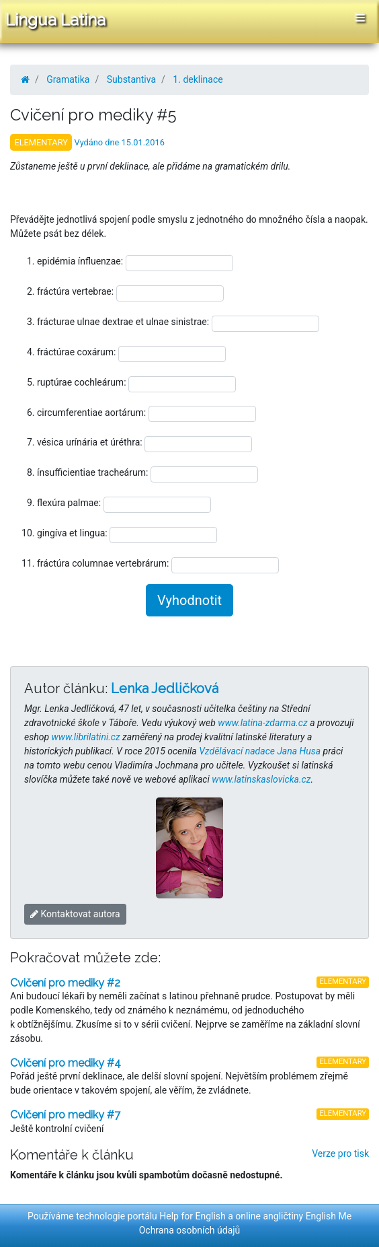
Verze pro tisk (340, 1153)
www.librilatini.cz (86, 737)
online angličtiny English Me (293, 1216)
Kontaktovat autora (75, 913)
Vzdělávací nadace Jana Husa (260, 751)
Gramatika (67, 79)
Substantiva (131, 79)
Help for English (192, 1216)
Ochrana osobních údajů (190, 1230)
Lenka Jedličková (164, 688)
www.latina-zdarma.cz (262, 722)
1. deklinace (197, 79)
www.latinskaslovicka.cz (261, 779)
